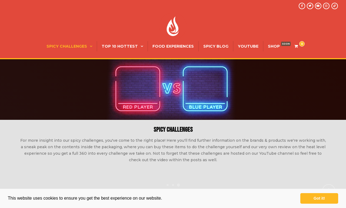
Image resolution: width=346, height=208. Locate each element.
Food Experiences (173, 46)
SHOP (274, 46)
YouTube (248, 46)
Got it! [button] (319, 198)
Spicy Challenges (66, 46)
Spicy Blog (215, 46)
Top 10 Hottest (120, 46)
